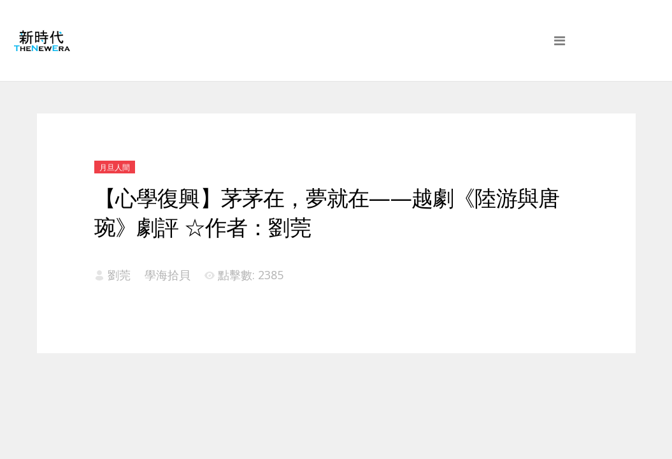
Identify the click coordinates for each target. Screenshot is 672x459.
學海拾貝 (167, 274)
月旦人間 (114, 167)
